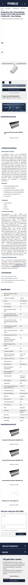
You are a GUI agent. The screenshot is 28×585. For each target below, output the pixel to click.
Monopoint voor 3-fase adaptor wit (10, 500)
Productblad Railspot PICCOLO (10, 278)
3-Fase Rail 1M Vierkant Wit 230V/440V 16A (13, 133)
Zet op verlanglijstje (14, 92)
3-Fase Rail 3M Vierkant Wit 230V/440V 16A (12, 480)
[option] (2, 24)
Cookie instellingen (14, 576)
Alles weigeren (6, 578)
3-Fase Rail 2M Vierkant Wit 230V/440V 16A (12, 460)
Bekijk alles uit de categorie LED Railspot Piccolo (12, 18)
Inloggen (14, 85)
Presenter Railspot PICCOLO (9, 276)
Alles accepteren (14, 580)
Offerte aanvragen (14, 90)
